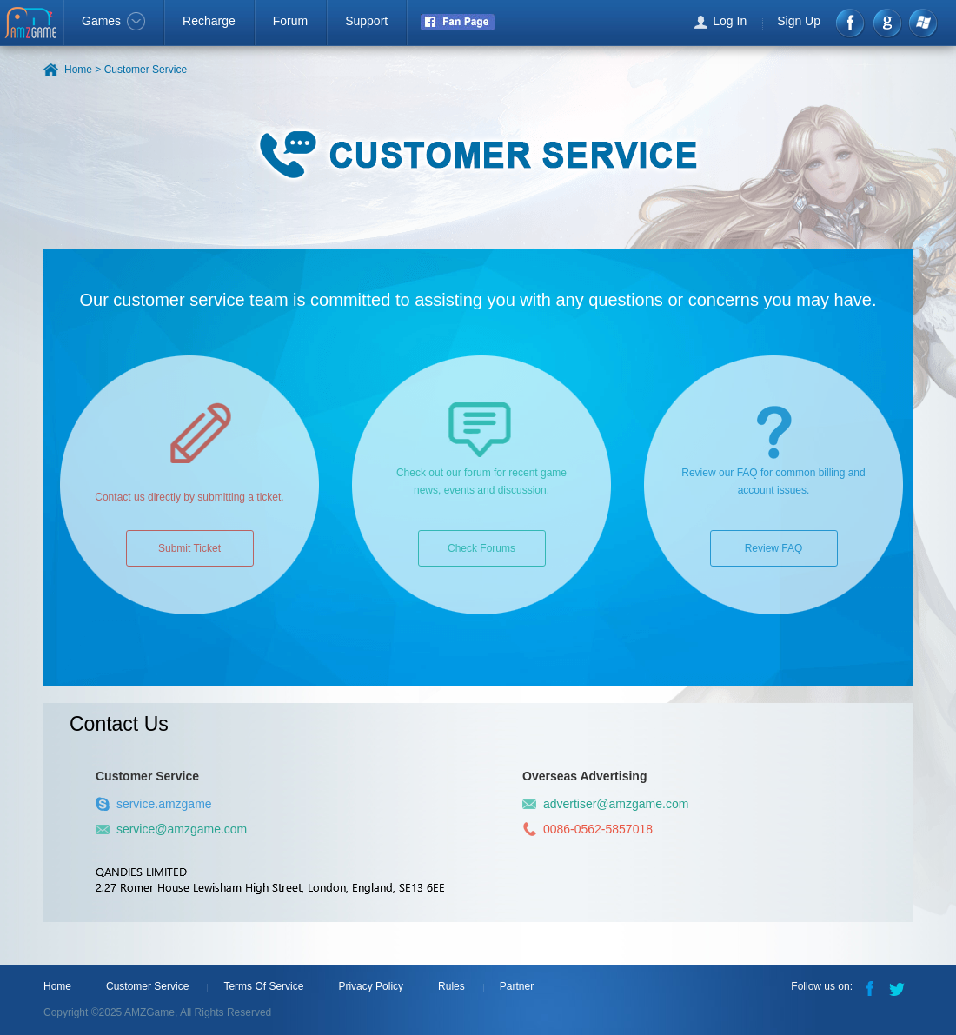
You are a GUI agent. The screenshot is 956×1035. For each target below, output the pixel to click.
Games (113, 21)
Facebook (851, 23)
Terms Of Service (263, 986)
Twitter (898, 987)
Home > (82, 69)
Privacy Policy (370, 986)
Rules (451, 986)
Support (366, 21)
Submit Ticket (189, 548)
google (887, 23)
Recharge (209, 21)
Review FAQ (774, 548)
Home (57, 986)
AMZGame (32, 24)
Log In (730, 21)
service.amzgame (154, 804)
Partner (517, 986)
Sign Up (798, 21)
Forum (290, 21)
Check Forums (481, 548)
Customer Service (147, 986)
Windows (922, 23)
